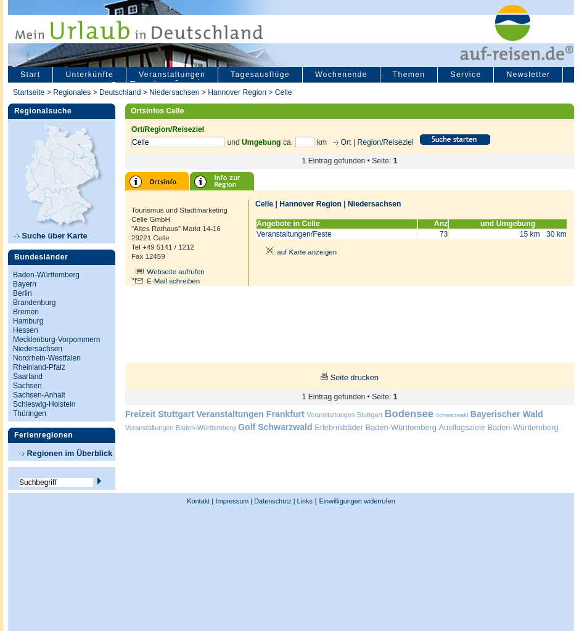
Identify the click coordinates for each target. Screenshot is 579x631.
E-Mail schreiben (173, 281)
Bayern (24, 284)
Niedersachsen (174, 92)
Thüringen (29, 413)
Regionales (72, 92)
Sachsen (27, 385)
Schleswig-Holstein (44, 404)
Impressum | (234, 501)
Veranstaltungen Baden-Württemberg (180, 427)
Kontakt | (200, 501)
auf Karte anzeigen (299, 252)
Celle (283, 92)
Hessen (25, 330)
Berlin (22, 293)
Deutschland (120, 92)
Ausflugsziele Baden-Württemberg (498, 427)
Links (304, 501)
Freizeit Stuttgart (159, 414)
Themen (409, 74)
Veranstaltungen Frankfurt (250, 414)
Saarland (28, 376)
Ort (345, 142)
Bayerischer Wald (506, 414)
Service (465, 74)
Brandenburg (34, 302)
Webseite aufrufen (176, 271)
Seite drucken (355, 377)
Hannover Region (237, 92)
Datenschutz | (273, 501)
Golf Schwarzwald (275, 427)
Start (30, 74)
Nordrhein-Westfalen (47, 358)
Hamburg (28, 321)
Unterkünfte (89, 74)
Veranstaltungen (172, 74)
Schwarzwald (452, 415)
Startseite (28, 92)
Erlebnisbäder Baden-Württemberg (375, 427)
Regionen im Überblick (65, 453)
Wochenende (341, 74)
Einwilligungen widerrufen (357, 501)
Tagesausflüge (260, 74)
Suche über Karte (51, 235)
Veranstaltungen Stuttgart (344, 414)
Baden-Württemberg (46, 275)
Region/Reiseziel (385, 142)
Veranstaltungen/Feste (294, 234)
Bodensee (409, 414)
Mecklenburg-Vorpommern (56, 339)
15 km (530, 234)
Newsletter (528, 74)
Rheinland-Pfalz (39, 367)
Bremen (26, 311)
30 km (556, 234)
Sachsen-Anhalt (39, 395)
